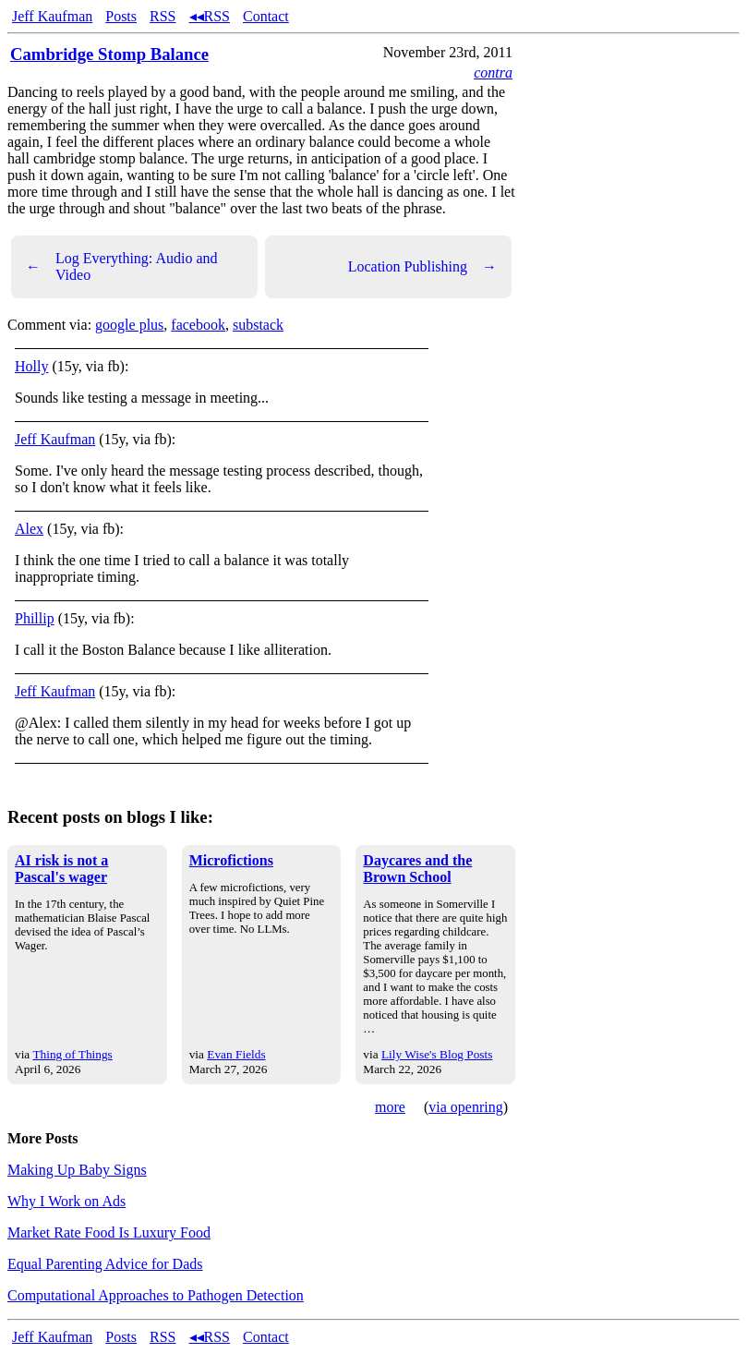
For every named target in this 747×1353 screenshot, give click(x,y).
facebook (198, 324)
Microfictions (231, 860)
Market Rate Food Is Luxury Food (109, 1232)
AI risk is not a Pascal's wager (61, 868)
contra (493, 72)
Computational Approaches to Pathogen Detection (155, 1295)
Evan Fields (236, 1054)
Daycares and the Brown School (417, 868)
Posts (121, 16)
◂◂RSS (209, 16)
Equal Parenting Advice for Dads (105, 1264)
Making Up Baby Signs (77, 1170)
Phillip (34, 618)
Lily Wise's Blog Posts (436, 1054)
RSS (162, 16)
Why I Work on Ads (66, 1201)
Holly (31, 366)
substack (258, 324)
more (390, 1107)
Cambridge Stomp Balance (109, 54)
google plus (129, 324)
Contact (266, 16)
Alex (29, 529)
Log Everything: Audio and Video (122, 266)
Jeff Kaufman (52, 16)
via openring (465, 1107)
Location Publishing (422, 267)
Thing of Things (72, 1054)
